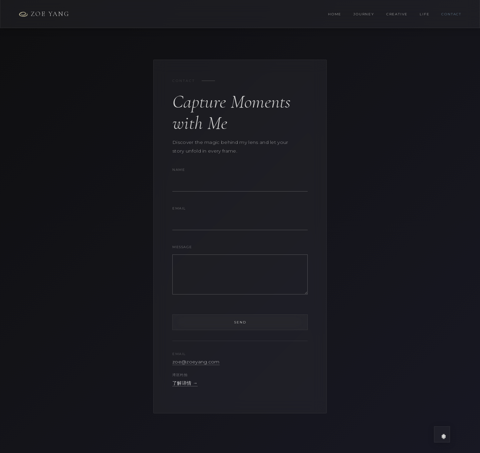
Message (182, 247)
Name (178, 170)
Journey (363, 14)
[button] (442, 434)
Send (240, 322)
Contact (451, 14)
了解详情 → (185, 383)
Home (334, 14)
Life (424, 14)
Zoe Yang (44, 14)
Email (179, 208)
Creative (397, 14)
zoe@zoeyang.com (196, 362)
